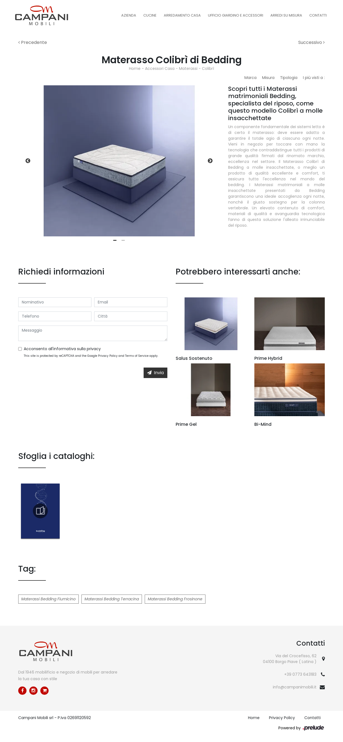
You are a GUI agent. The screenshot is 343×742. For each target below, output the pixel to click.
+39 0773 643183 (300, 674)
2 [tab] (123, 240)
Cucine (150, 15)
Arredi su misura (286, 15)
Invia (155, 372)
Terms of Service (137, 356)
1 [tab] (115, 240)
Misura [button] (268, 77)
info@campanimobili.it (294, 687)
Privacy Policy (108, 356)
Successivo (311, 42)
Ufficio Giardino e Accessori (235, 15)
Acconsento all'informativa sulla (62, 349)
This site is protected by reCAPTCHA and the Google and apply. (91, 356)
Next (210, 161)
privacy (94, 349)
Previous (28, 161)
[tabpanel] (119, 160)
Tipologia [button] (288, 77)
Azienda (128, 15)
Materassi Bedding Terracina (112, 599)
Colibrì (208, 68)
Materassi (188, 68)
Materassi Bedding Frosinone (175, 599)
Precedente (32, 42)
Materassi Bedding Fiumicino (48, 599)
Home (135, 68)
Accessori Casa (160, 68)
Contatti (318, 15)
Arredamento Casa (182, 15)
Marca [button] (250, 77)
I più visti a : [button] (314, 77)
